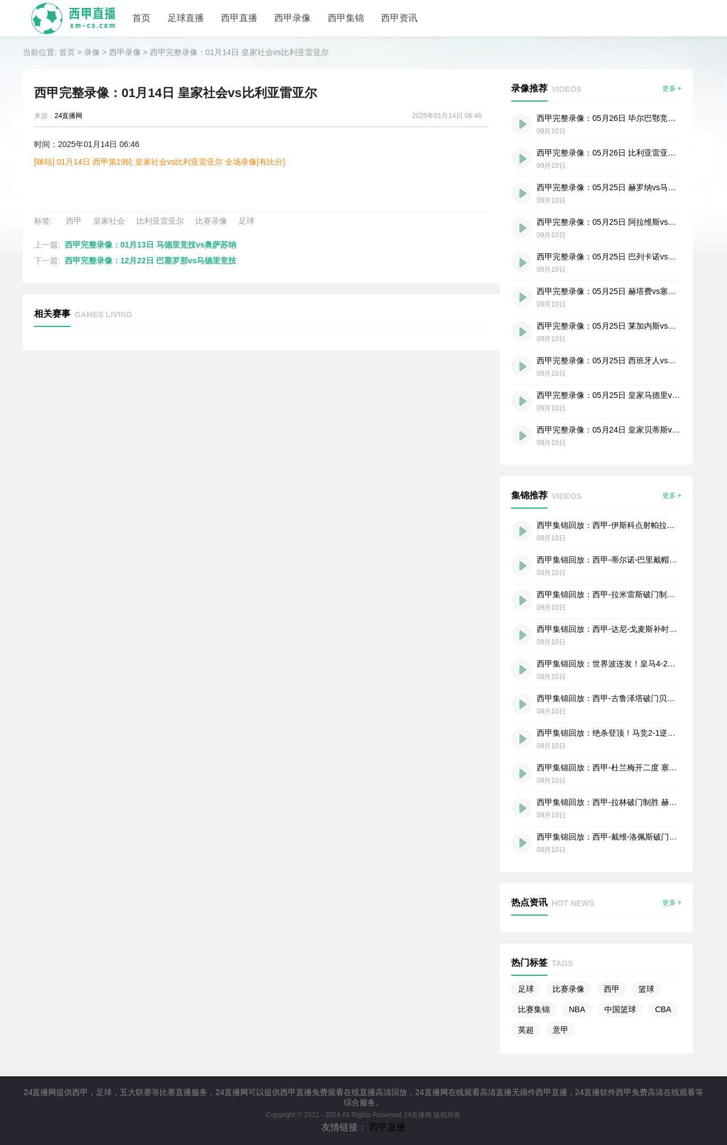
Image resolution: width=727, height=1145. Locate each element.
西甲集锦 (346, 18)
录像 (92, 52)
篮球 (646, 988)
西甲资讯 (399, 18)
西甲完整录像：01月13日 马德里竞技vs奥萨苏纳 (151, 244)
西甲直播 (239, 18)
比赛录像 (211, 220)
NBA (577, 1009)
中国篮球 (620, 1009)
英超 (526, 1029)
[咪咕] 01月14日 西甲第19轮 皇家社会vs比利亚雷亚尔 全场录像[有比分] (159, 161)
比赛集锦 (534, 1009)
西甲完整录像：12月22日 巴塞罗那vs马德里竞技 (151, 260)
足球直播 (186, 18)
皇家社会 (109, 220)
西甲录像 (292, 18)
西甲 (74, 220)
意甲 (561, 1029)
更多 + (672, 89)
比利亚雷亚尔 (160, 220)
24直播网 (68, 116)
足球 (246, 220)
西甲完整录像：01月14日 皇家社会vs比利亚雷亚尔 (239, 52)
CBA (663, 1009)
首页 (141, 18)
